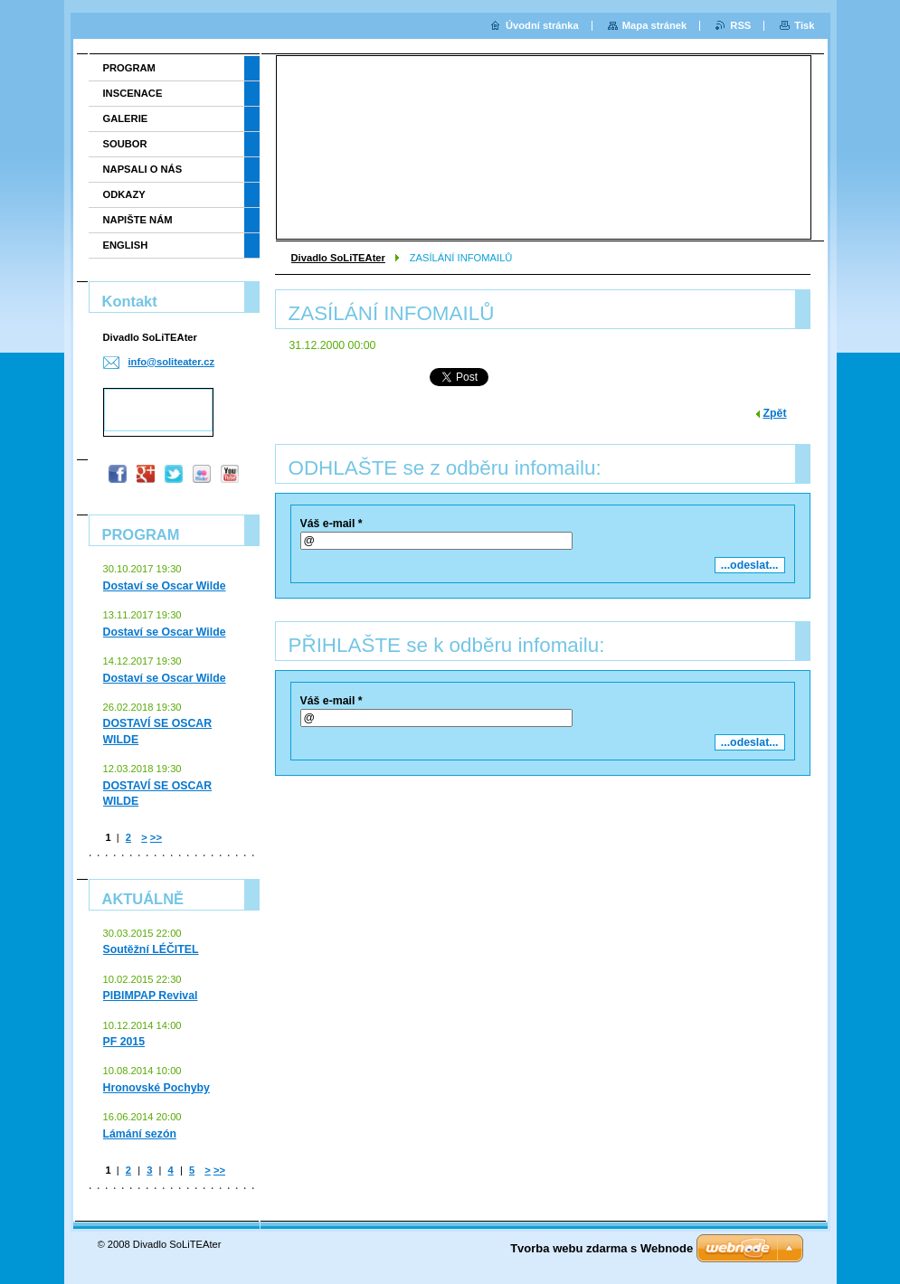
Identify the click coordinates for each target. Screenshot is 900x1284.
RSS (740, 25)
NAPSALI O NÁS (143, 169)
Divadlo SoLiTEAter (338, 257)
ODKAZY (124, 194)
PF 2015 (124, 1041)
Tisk (804, 25)
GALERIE (125, 118)
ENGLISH (125, 245)
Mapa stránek (654, 25)
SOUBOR (125, 143)
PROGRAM (129, 67)
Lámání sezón (139, 1134)
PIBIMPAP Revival (150, 995)
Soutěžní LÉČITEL (151, 949)
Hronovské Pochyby (156, 1087)
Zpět (775, 413)
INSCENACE (133, 93)
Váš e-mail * (331, 523)
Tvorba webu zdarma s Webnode (601, 1248)
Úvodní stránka (542, 25)
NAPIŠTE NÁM (138, 219)
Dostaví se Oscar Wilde (164, 586)
